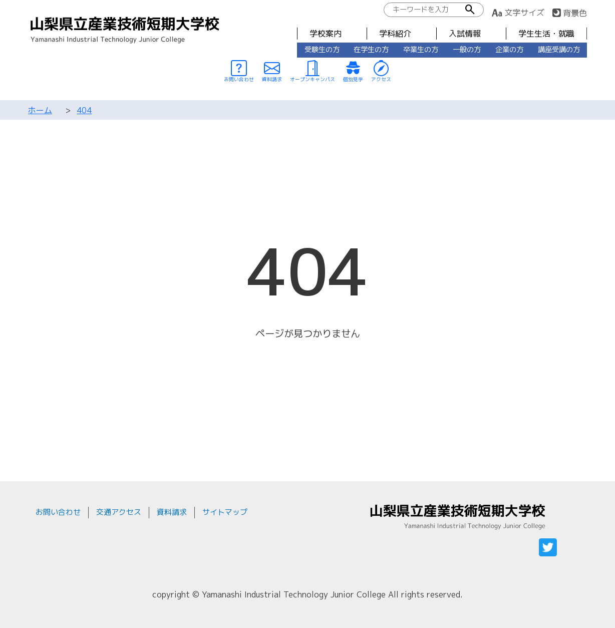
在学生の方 (371, 50)
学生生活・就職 (546, 33)
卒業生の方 (420, 50)
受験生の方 (322, 50)
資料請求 (172, 512)
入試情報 (465, 33)
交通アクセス (118, 512)
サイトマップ (224, 512)
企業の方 (509, 50)
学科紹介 (395, 33)
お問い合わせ (58, 512)
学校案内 (326, 33)
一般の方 (467, 50)
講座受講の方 (559, 50)
